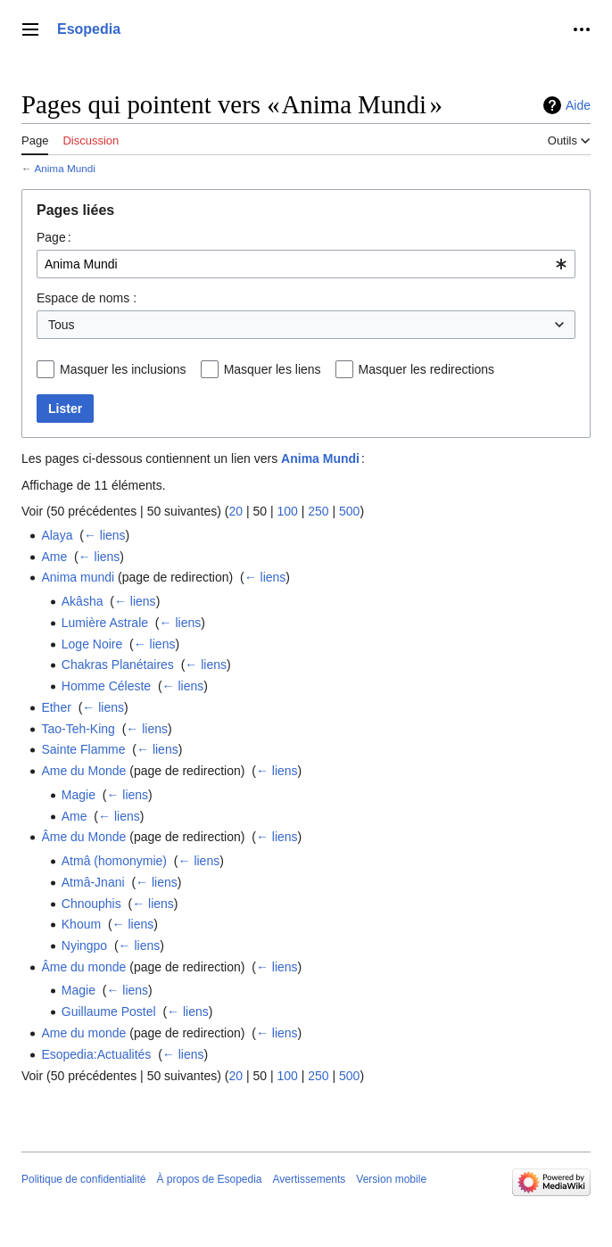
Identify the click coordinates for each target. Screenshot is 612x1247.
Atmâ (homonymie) (114, 861)
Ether (55, 707)
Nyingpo (84, 945)
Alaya (56, 535)
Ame (54, 556)
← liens (105, 535)
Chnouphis (91, 903)
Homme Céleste (106, 686)
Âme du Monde (83, 837)
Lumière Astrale (105, 622)
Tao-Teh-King (78, 729)
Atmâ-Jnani (93, 882)
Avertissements (309, 1179)
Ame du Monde (83, 771)
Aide (578, 105)
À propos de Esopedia (208, 1179)
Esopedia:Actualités (96, 1054)
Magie (78, 795)
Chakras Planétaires (118, 664)
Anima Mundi (64, 168)
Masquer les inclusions (123, 369)
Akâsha (82, 601)
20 (235, 511)
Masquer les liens (272, 369)
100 (287, 511)
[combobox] (306, 264)
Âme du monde (83, 967)
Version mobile (391, 1179)
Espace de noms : (86, 298)
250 (318, 511)
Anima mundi (77, 577)
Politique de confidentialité (83, 1179)
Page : (54, 237)
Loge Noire (92, 644)
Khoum (81, 924)
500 (349, 511)
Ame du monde (83, 1033)
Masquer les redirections (427, 369)
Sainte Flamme (83, 749)
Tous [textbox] (61, 325)
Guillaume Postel (109, 1011)
